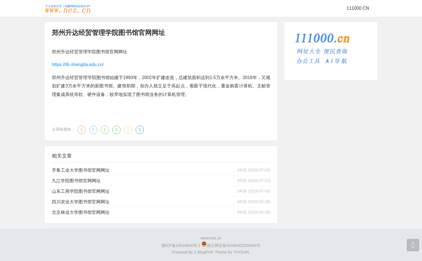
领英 (140, 130)
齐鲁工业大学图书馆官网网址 (81, 170)
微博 (81, 130)
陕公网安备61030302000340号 (233, 245)
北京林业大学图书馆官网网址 (81, 212)
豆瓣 (116, 130)
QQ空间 (128, 130)
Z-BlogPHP (203, 252)
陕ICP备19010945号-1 (181, 245)
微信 (105, 130)
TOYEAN (241, 252)
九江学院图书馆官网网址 (76, 180)
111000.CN (358, 8)
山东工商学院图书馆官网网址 (81, 191)
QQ (93, 130)
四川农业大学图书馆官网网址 (81, 201)
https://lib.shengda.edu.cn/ (78, 64)
